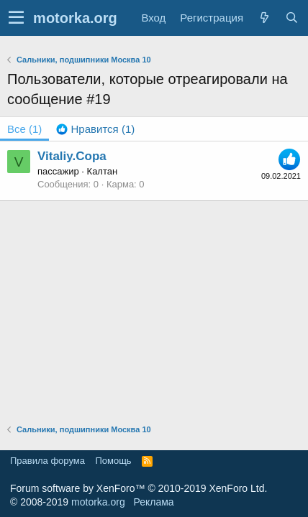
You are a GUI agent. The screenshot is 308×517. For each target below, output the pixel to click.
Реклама (153, 502)
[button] (16, 18)
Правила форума (47, 460)
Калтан (102, 171)
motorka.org (98, 502)
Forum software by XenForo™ (138, 488)
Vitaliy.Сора (72, 156)
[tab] (95, 129)
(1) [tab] (24, 129)
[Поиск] (291, 17)
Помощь (113, 460)
